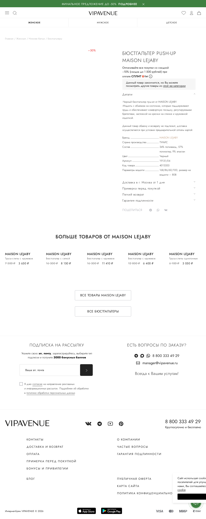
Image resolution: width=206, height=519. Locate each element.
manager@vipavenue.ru (160, 363)
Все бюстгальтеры (103, 311)
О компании (128, 439)
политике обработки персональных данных (50, 393)
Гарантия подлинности (139, 454)
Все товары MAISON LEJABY (103, 295)
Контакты (35, 439)
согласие (37, 384)
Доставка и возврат (45, 447)
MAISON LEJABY (169, 138)
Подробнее (127, 4)
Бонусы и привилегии (47, 468)
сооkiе (127, 490)
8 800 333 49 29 (165, 355)
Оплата (33, 454)
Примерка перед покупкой (51, 461)
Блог (31, 479)
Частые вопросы (132, 447)
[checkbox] (54, 388)
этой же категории (174, 86)
